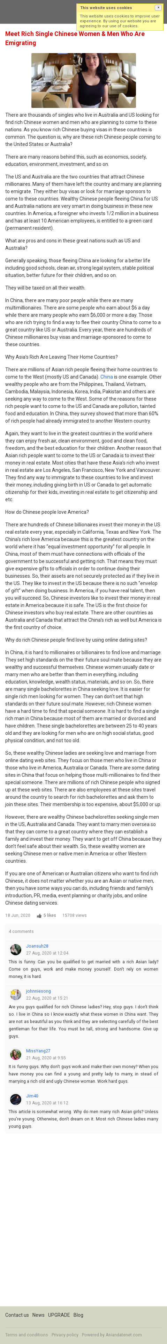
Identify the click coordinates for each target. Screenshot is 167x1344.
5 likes (50, 915)
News (38, 1315)
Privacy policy (65, 1334)
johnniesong (38, 991)
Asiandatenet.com (124, 1334)
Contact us (17, 1315)
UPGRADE (59, 1315)
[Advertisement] (83, 1222)
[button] (158, 7)
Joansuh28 (37, 946)
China (106, 377)
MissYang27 (38, 1051)
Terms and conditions (26, 1334)
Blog (78, 1315)
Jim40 (32, 1096)
